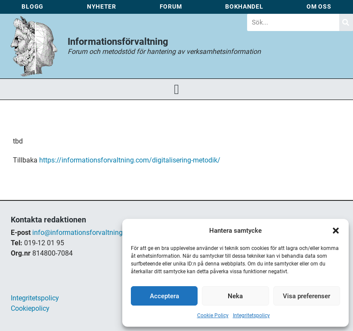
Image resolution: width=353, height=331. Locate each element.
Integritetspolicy (251, 315)
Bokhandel (244, 6)
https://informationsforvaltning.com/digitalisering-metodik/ (129, 160)
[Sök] (346, 22)
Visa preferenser (306, 296)
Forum (171, 6)
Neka (235, 296)
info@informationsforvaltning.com (85, 232)
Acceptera (164, 296)
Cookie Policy (213, 315)
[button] (335, 230)
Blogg (32, 6)
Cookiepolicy (30, 308)
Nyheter (101, 6)
